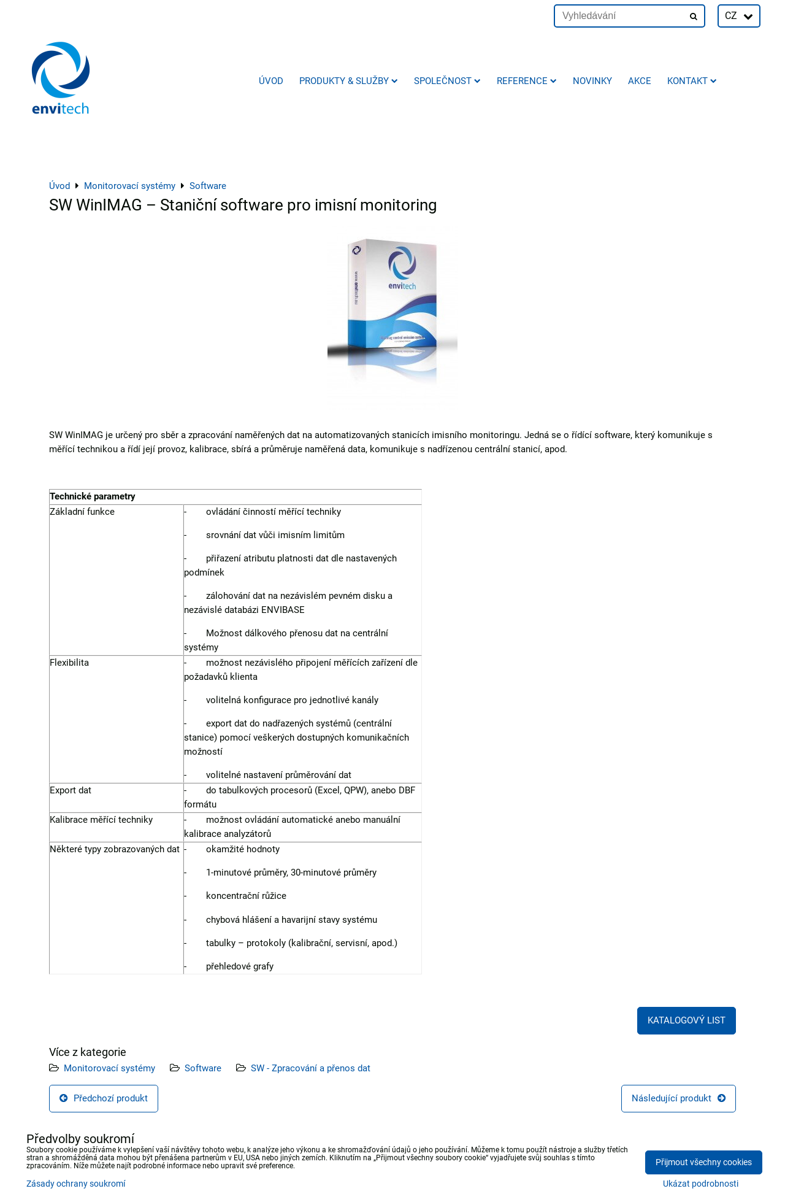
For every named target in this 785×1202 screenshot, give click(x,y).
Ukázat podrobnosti (700, 1184)
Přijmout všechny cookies (704, 1162)
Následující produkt (679, 1098)
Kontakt (692, 81)
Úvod (271, 81)
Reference (527, 81)
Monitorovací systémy (109, 1068)
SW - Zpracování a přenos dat (310, 1068)
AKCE (639, 81)
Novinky (592, 81)
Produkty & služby (348, 81)
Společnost (447, 81)
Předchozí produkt (103, 1098)
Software (203, 1068)
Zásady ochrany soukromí (75, 1184)
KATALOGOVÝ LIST (687, 1020)
